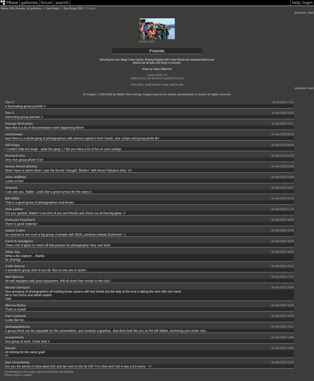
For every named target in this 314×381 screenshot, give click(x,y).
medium (156, 84)
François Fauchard (20, 220)
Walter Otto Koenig (13, 8)
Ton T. (9, 102)
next (311, 12)
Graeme (11, 187)
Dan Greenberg (17, 362)
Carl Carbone (15, 316)
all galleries (34, 8)
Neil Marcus (14, 277)
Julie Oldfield (15, 177)
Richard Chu (15, 155)
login (16, 375)
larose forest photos (21, 166)
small (148, 84)
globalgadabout (17, 326)
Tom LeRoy (14, 209)
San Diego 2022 (73, 8)
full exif (178, 78)
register (27, 375)
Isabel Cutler (15, 230)
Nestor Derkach (17, 287)
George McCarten (19, 123)
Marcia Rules (15, 305)
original (173, 84)
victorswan (13, 134)
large (165, 84)
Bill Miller (12, 198)
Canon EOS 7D (157, 75)
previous (300, 12)
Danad (10, 348)
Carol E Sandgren (19, 241)
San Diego (52, 8)
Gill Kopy (12, 145)
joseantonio (14, 337)
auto (180, 84)
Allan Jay (12, 252)
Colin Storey (15, 266)
